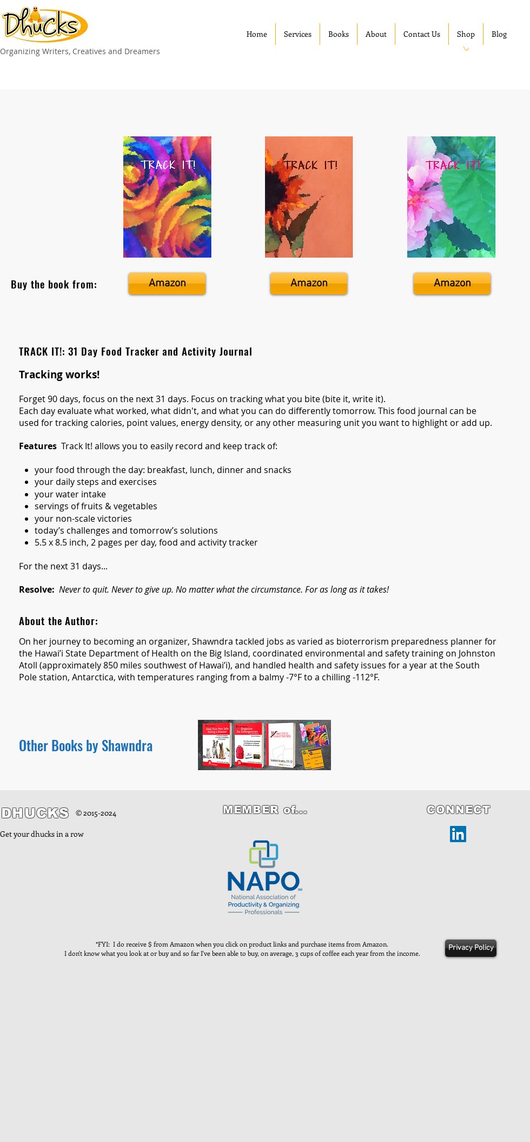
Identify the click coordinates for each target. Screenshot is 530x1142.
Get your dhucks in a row (42, 834)
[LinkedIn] (458, 834)
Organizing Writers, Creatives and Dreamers (80, 51)
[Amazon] (167, 283)
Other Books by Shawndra (86, 745)
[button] (466, 48)
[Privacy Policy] (470, 948)
